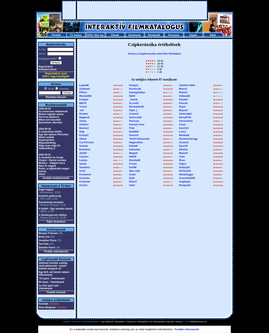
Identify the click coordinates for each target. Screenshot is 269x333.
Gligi (82, 131)
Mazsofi (183, 153)
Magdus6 (84, 117)
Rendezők (154, 35)
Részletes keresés (56, 97)
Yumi (182, 156)
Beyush (183, 110)
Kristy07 (84, 135)
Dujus (182, 106)
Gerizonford (185, 121)
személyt (64, 88)
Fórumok (173, 35)
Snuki (132, 174)
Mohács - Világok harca (52, 163)
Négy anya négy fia (49, 145)
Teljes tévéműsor (55, 221)
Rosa (182, 160)
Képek (193, 35)
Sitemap (178, 322)
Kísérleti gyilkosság (50, 196)
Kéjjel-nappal (46, 189)
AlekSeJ (84, 124)
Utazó (42, 174)
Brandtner (85, 149)
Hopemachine (46, 140)
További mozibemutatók (56, 178)
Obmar (83, 138)
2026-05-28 (45, 129)
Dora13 (83, 185)
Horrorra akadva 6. (49, 117)
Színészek (134, 35)
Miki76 (83, 103)
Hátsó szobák (46, 137)
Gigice (182, 163)
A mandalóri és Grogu (51, 157)
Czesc (182, 124)
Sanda (82, 163)
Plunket (83, 113)
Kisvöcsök (135, 88)
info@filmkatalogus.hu (198, 322)
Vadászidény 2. (47, 148)
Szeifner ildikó (187, 85)
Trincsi (83, 106)
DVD (89, 35)
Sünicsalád (185, 113)
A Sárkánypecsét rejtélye (53, 215)
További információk (186, 329)
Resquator (185, 185)
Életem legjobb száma (51, 114)
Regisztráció (46, 66)
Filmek (115, 35)
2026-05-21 (45, 154)
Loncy (182, 131)
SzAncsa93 (135, 117)
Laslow (83, 160)
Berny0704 (185, 117)
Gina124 (133, 135)
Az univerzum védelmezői (53, 111)
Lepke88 (84, 85)
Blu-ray (99, 35)
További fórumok (55, 292)
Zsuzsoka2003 (187, 178)
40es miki (134, 171)
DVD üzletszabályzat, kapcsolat (161, 322)
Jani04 (83, 153)
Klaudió (183, 99)
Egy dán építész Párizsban (54, 134)
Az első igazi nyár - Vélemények (49, 287)
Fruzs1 (133, 163)
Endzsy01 (184, 167)
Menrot (183, 88)
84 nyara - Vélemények (51, 282)
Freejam (83, 99)
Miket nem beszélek (50, 119)
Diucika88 (134, 160)
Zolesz (83, 121)
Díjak (213, 35)
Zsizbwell (84, 88)
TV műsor (76, 35)
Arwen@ (134, 113)
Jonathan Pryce (47, 240)
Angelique (184, 181)
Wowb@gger (186, 174)
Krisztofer (84, 181)
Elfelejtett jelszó (48, 69)
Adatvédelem (120, 322)
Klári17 (133, 181)
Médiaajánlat (142, 322)
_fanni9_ (134, 99)
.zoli (81, 110)
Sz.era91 (134, 103)
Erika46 (133, 146)
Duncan (183, 103)
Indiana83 (184, 96)
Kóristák (43, 303)
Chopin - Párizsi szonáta (52, 160)
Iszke (132, 185)
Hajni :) (133, 110)
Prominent (85, 174)
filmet (50, 88)
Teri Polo (44, 244)
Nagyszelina (136, 142)
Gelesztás (134, 149)
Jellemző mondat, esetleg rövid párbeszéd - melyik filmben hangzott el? (53, 266)
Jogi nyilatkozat (107, 322)
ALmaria (183, 142)
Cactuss (84, 156)
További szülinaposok (56, 251)
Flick (131, 128)
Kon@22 (183, 128)
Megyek (133, 153)
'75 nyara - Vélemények (52, 278)
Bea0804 (134, 131)
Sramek (83, 146)
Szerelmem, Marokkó (50, 122)
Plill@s (83, 92)
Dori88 (132, 167)
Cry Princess (86, 142)
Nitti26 (132, 156)
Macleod (84, 128)
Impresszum (131, 322)
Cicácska (84, 178)
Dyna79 (183, 146)
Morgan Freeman (48, 233)
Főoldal (56, 35)
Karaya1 (133, 85)
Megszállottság (47, 142)
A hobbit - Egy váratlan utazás (56, 208)
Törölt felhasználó (139, 138)
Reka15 (183, 92)
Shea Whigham (47, 307)
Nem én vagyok (47, 165)
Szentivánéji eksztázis (51, 202)
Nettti (132, 96)
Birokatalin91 (136, 106)
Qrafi (132, 178)
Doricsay (134, 121)
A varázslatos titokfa (50, 131)
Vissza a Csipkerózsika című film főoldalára (154, 53)
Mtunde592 (85, 96)
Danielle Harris (47, 247)
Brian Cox (44, 236)
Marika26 (184, 135)
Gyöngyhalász (137, 92)
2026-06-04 (45, 108)
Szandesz (84, 167)
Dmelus (183, 149)
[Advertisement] (135, 10)
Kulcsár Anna (136, 124)
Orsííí (82, 171)
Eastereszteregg (188, 138)
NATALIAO (185, 171)
